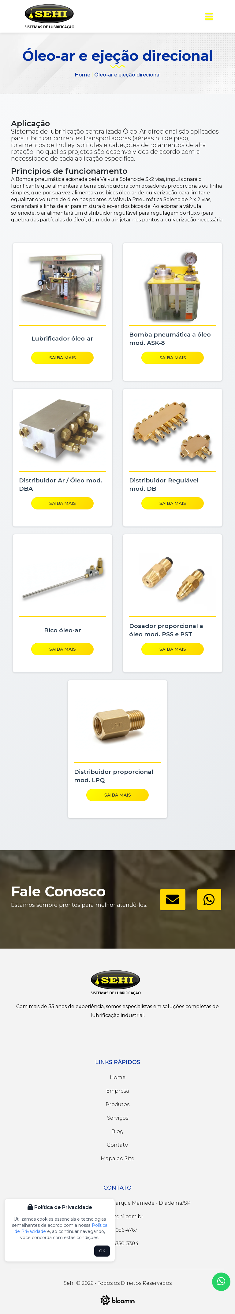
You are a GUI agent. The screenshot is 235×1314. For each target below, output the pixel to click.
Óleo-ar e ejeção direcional (127, 75)
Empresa (117, 1091)
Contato (117, 1145)
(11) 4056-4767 (117, 1230)
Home (82, 75)
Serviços (117, 1118)
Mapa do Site (117, 1158)
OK (102, 1251)
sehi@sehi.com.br (118, 1216)
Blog (117, 1131)
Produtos (117, 1104)
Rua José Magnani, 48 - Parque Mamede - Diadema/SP (118, 1203)
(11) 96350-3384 (118, 1243)
